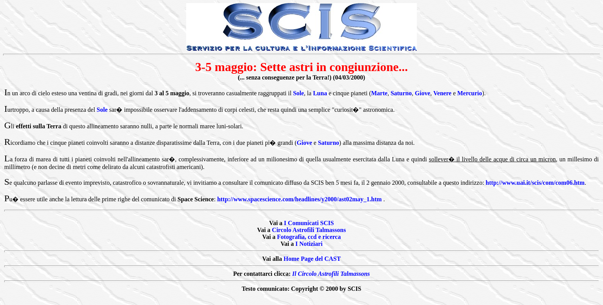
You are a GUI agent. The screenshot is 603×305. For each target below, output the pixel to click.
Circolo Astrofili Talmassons (309, 230)
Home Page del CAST (312, 258)
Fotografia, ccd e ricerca (309, 237)
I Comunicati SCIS (309, 223)
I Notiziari (309, 243)
